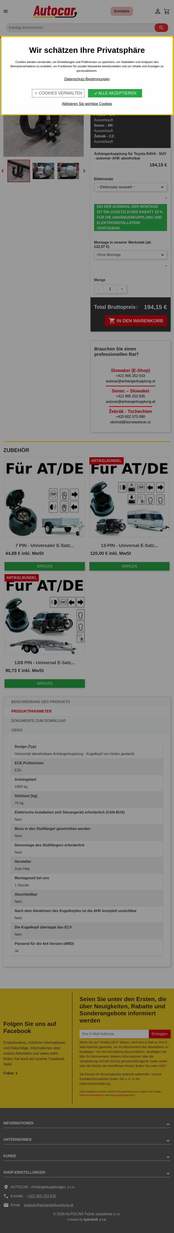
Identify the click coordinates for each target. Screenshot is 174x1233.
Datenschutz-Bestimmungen (87, 79)
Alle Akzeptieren (115, 93)
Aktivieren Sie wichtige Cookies (87, 104)
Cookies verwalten (58, 93)
